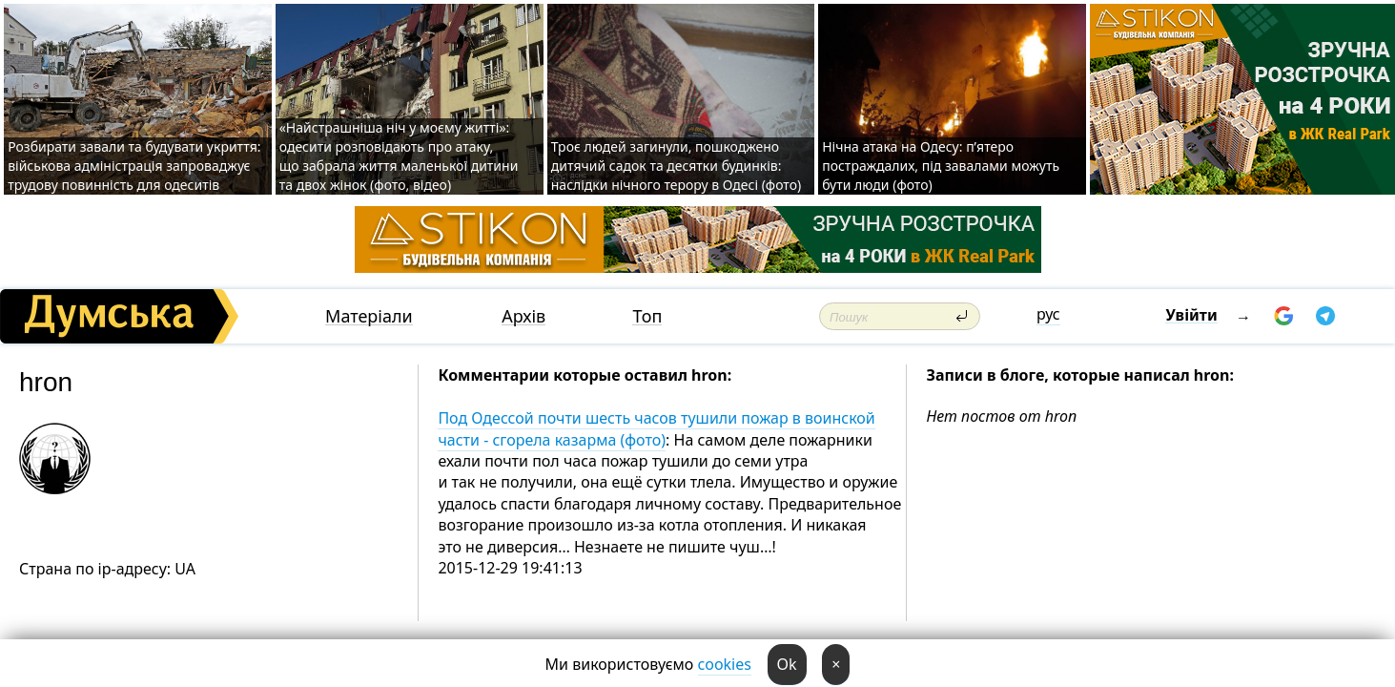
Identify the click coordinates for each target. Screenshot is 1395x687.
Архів (523, 316)
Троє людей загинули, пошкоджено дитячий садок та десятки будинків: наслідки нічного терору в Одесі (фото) (676, 165)
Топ (647, 316)
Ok (787, 664)
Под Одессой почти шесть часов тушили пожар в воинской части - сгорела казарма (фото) (656, 428)
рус (1048, 313)
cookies (724, 664)
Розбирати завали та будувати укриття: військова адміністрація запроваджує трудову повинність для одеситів (134, 165)
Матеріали (369, 316)
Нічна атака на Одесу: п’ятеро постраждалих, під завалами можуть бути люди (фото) (940, 165)
